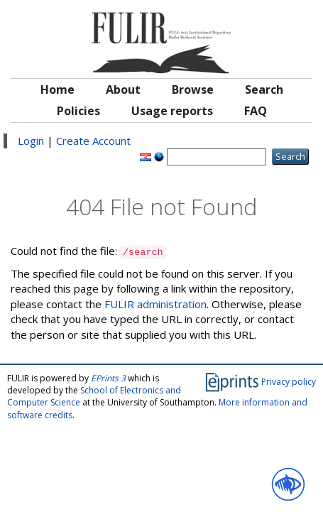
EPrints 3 (108, 378)
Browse (193, 89)
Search (264, 89)
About (123, 89)
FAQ (255, 111)
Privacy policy (288, 382)
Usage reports (172, 111)
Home (57, 89)
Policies (78, 111)
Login (31, 141)
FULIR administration (155, 304)
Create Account (93, 141)
